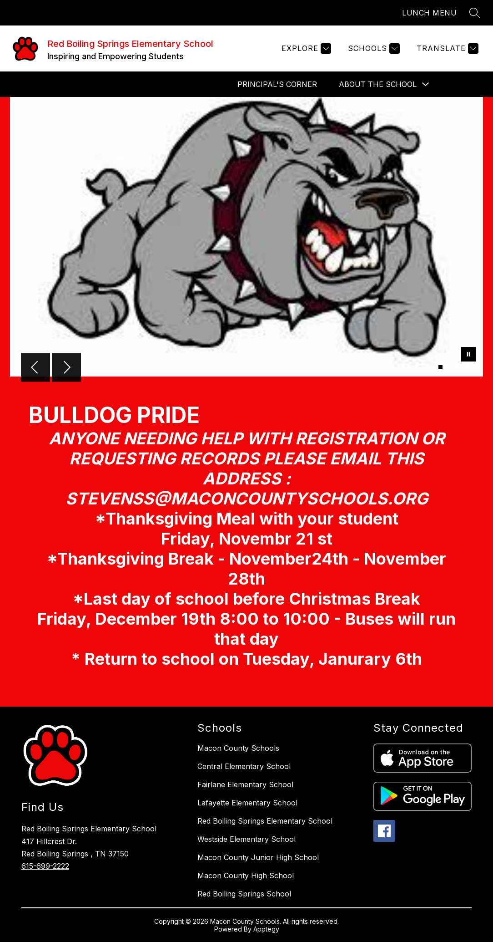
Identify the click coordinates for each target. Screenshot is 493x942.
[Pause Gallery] (468, 355)
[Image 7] (473, 367)
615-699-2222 (45, 866)
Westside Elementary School (246, 839)
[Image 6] (468, 367)
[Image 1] (440, 367)
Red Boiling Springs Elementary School (264, 820)
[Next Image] (66, 368)
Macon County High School (245, 875)
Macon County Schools (238, 748)
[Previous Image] (35, 368)
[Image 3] (451, 367)
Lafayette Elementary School (247, 802)
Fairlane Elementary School (245, 784)
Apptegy (266, 929)
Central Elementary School (244, 766)
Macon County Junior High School (258, 857)
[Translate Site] (446, 48)
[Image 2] (446, 367)
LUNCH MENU (429, 12)
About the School (378, 84)
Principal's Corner (277, 84)
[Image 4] (457, 367)
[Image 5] (462, 367)
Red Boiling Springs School (244, 893)
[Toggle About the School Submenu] (425, 84)
